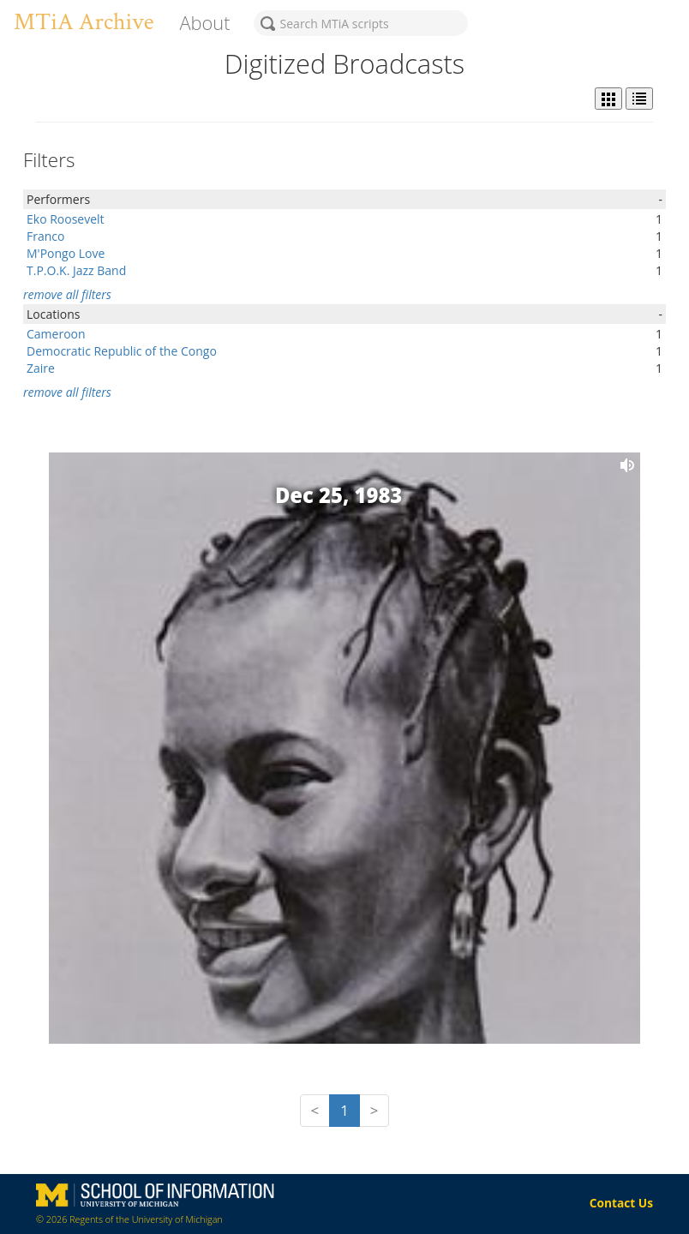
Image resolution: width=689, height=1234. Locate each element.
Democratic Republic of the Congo (122, 351)
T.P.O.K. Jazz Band (76, 270)
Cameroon (56, 334)
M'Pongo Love (66, 253)
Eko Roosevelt (66, 219)
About (204, 22)
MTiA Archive (83, 22)
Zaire (41, 368)
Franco (45, 236)
